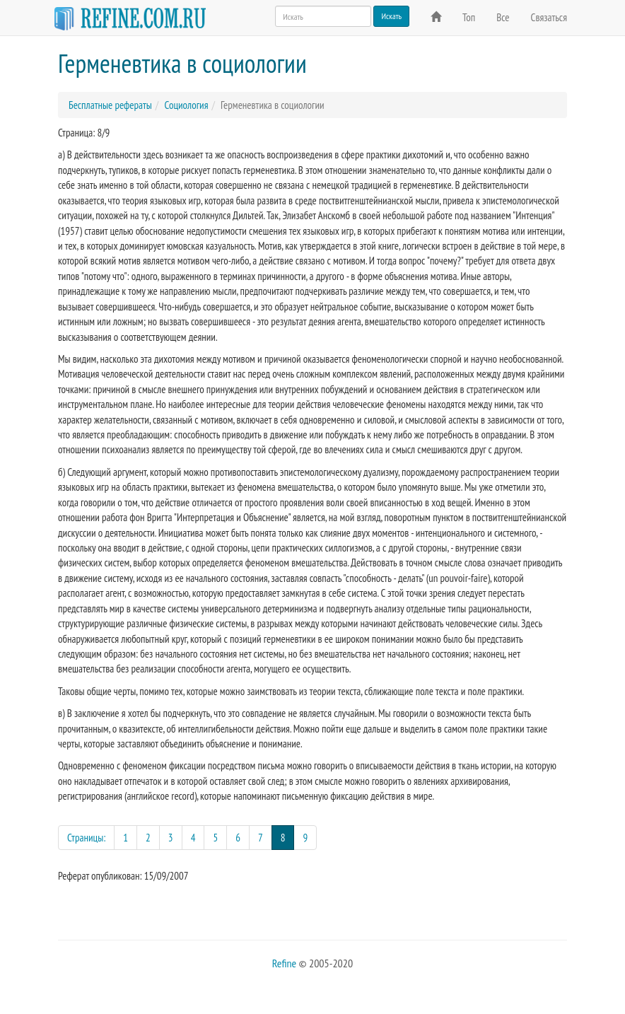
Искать (391, 16)
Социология (186, 105)
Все (502, 17)
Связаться (549, 17)
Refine (284, 963)
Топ (468, 17)
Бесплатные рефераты (110, 105)
